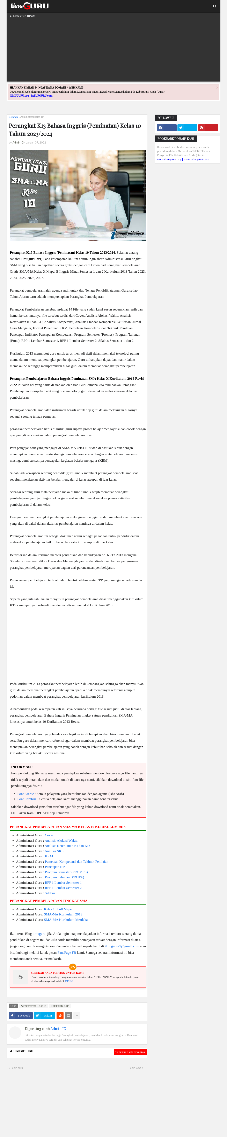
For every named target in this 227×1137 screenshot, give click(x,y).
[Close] (217, 87)
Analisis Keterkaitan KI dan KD (67, 846)
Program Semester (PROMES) (66, 872)
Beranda (13, 116)
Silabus (50, 893)
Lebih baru (17, 1067)
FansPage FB (67, 953)
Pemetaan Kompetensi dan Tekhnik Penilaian (76, 862)
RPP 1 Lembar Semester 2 (63, 888)
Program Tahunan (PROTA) (64, 877)
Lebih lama (135, 1067)
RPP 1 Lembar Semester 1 (63, 883)
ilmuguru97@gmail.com (122, 946)
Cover (49, 835)
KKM (49, 856)
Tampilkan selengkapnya (130, 1052)
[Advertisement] (113, 50)
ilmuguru (39, 934)
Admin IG (58, 1028)
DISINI (69, 981)
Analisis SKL (54, 851)
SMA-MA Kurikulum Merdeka (66, 920)
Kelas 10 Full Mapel (58, 909)
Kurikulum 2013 (60, 1005)
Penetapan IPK (55, 867)
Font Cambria (27, 799)
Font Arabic (25, 794)
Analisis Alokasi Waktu (61, 841)
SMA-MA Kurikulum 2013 (63, 914)
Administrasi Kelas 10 (32, 116)
